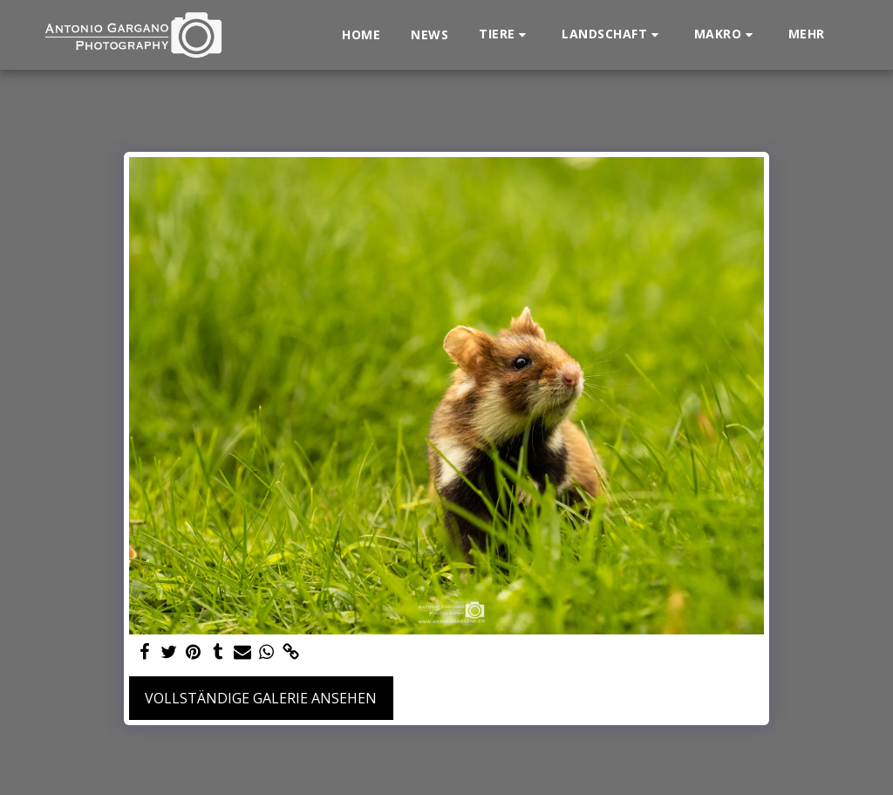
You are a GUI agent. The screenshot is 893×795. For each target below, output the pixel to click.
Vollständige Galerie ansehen (261, 698)
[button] (505, 34)
